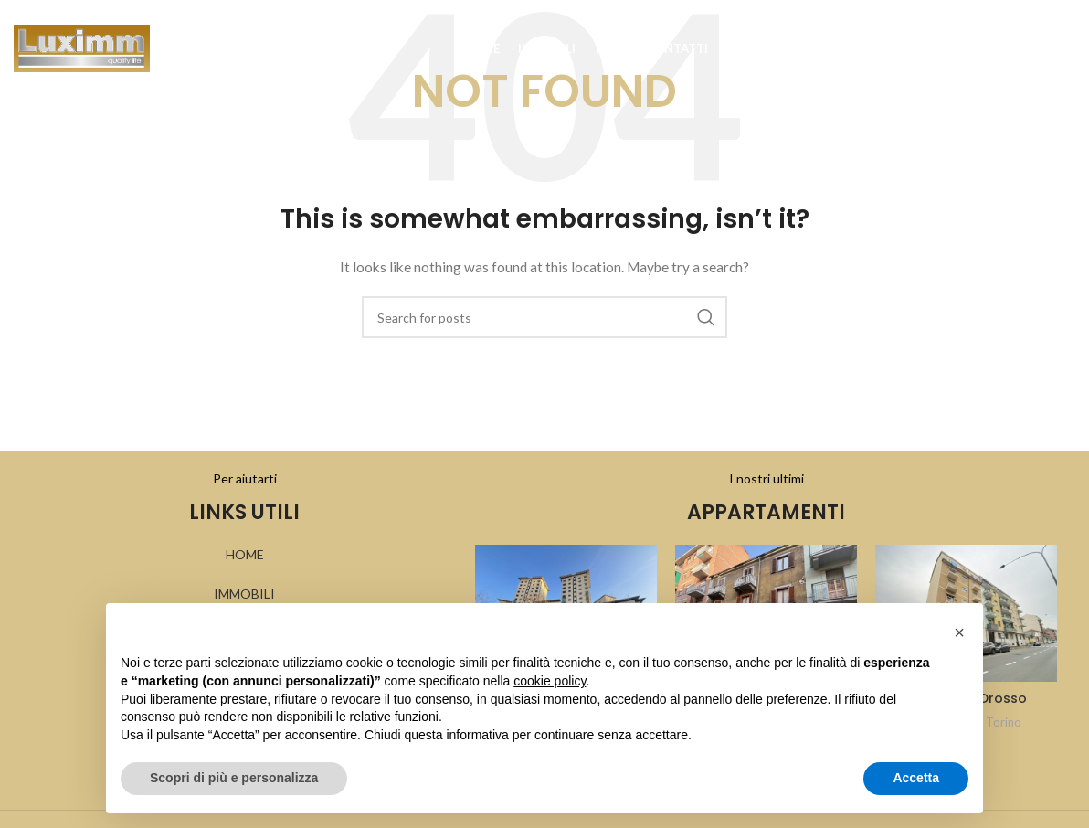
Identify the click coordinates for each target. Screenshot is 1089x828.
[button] (959, 632)
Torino (1003, 722)
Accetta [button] (916, 777)
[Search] (1029, 55)
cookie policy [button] (549, 681)
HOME (245, 554)
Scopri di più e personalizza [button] (234, 777)
